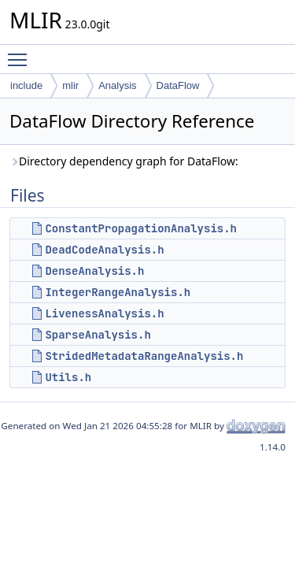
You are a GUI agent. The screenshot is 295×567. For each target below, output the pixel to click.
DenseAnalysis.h (94, 271)
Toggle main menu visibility (21, 53)
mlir (70, 85)
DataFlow (178, 85)
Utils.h (68, 377)
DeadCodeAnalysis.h (104, 250)
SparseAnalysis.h (97, 335)
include (26, 85)
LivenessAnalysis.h (104, 313)
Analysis (117, 85)
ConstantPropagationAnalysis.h (141, 228)
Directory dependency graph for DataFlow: (123, 161)
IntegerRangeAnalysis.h (117, 292)
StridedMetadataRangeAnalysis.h (144, 356)
